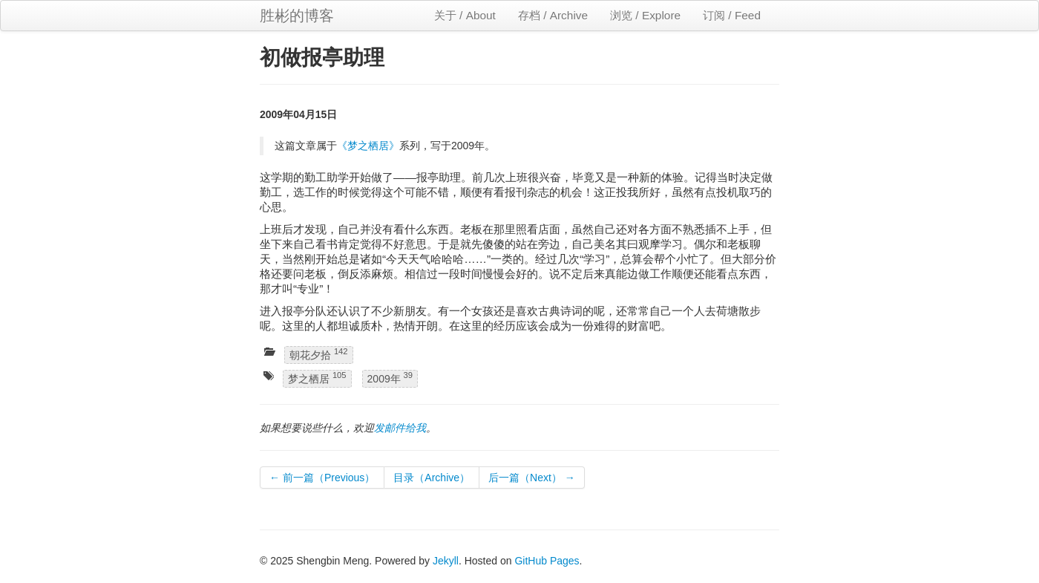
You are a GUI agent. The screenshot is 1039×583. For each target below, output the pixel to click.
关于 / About (465, 15)
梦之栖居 (317, 378)
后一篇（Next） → (531, 477)
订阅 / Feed (732, 15)
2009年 (390, 378)
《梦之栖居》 (368, 146)
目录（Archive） (431, 477)
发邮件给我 (400, 428)
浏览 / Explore (645, 15)
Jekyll (446, 561)
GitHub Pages (546, 561)
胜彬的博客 (297, 15)
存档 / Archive (553, 15)
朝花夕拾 (318, 354)
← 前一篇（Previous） (322, 477)
